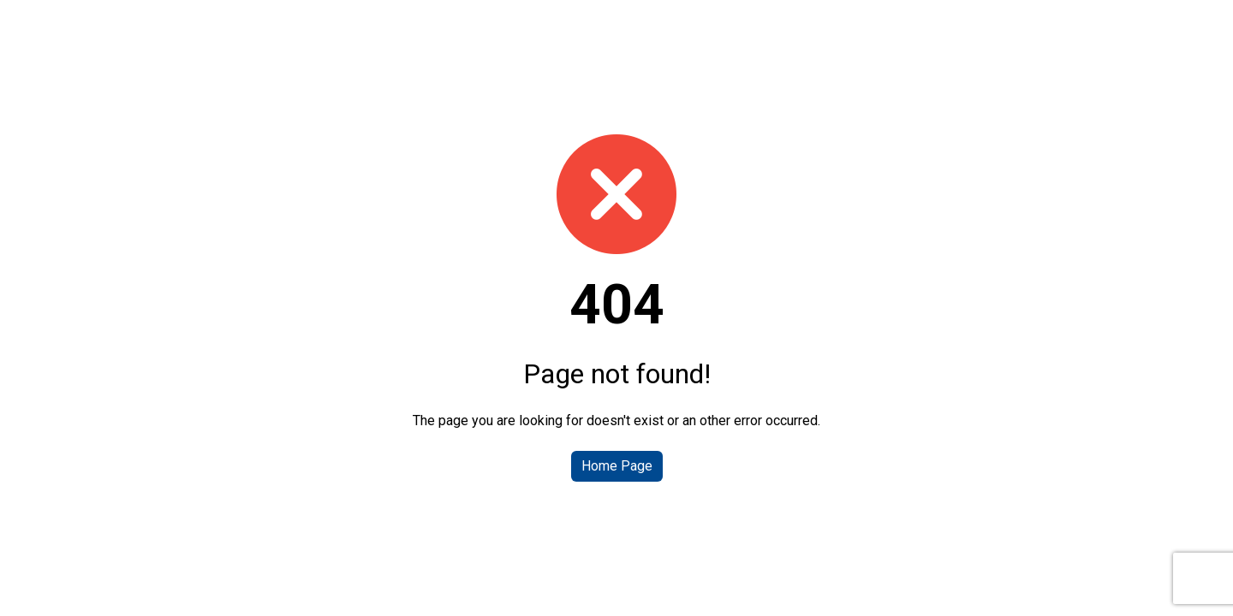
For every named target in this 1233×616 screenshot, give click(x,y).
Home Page (616, 466)
